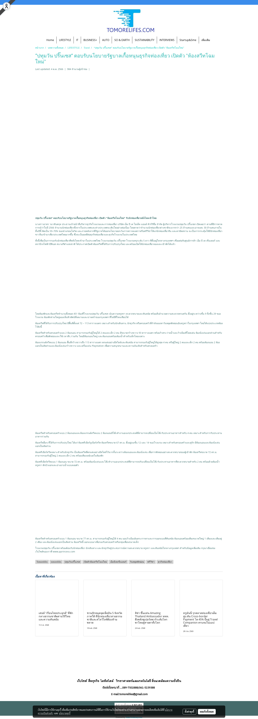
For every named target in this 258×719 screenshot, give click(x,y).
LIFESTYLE (65, 40)
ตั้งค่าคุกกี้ (189, 711)
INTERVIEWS (166, 40)
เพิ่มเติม (205, 40)
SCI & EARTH (122, 40)
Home (50, 40)
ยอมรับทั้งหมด (207, 711)
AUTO (105, 40)
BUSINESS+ (90, 40)
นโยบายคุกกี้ (64, 713)
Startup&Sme (188, 40)
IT (77, 40)
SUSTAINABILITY (144, 40)
